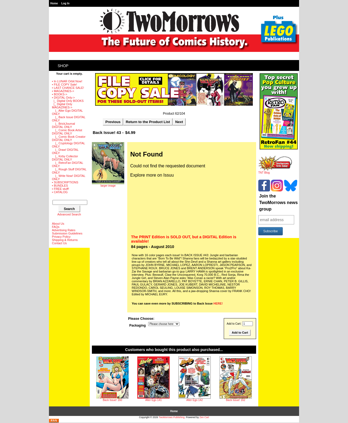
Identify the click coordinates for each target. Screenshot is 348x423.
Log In (65, 3)
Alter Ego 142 (194, 400)
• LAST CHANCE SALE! (68, 87)
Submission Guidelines (67, 233)
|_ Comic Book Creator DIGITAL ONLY (68, 138)
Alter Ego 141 (153, 400)
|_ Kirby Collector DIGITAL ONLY (65, 158)
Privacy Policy (61, 236)
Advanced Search (69, 214)
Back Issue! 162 (235, 400)
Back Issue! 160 (112, 400)
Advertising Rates (63, 230)
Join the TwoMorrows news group (278, 202)
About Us (58, 223)
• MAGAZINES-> (63, 91)
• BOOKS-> (59, 94)
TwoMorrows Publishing (172, 417)
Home (54, 3)
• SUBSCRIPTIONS (65, 182)
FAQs (56, 226)
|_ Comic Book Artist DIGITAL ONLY (67, 132)
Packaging (137, 325)
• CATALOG (60, 192)
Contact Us (59, 243)
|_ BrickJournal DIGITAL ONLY (63, 125)
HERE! (218, 303)
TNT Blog (275, 171)
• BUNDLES (60, 185)
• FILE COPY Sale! (64, 84)
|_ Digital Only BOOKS (68, 100)
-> (63, 97)
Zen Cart (204, 417)
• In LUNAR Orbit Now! (67, 81)
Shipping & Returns (65, 240)
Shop (63, 66)
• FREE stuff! (60, 188)
